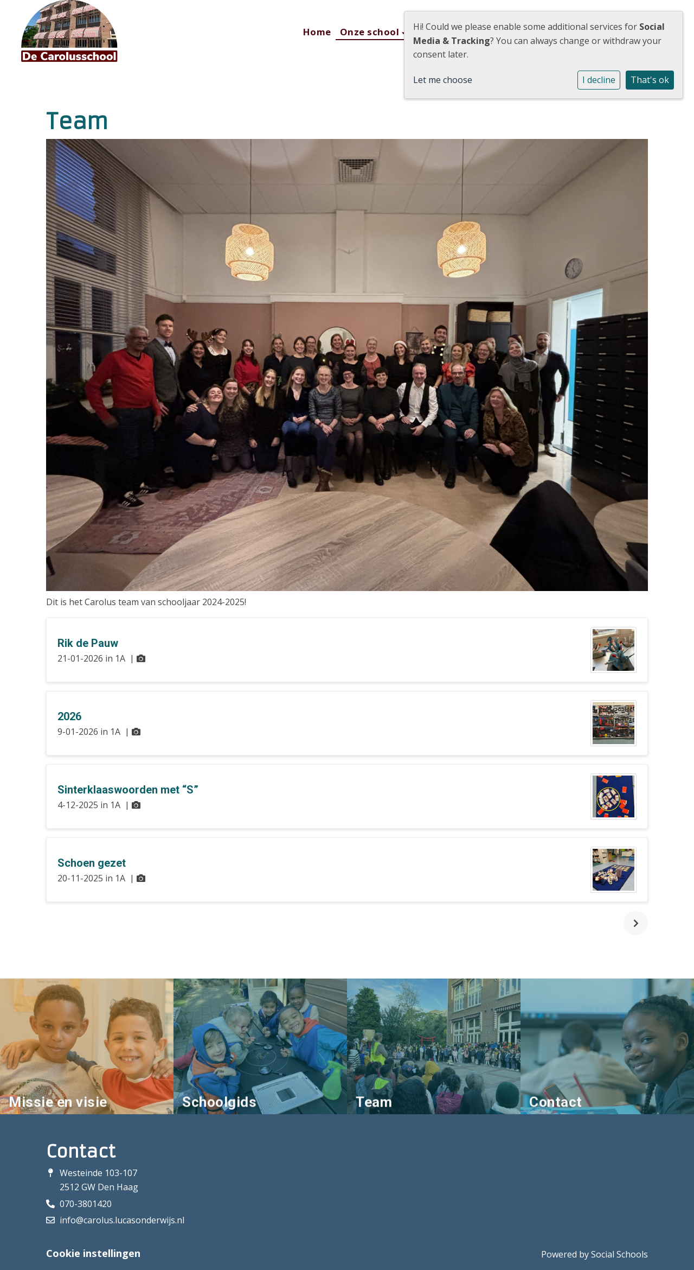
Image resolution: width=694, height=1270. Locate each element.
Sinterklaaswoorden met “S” (127, 789)
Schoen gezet (91, 862)
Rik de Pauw (87, 643)
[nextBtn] (636, 923)
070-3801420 (86, 1204)
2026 (69, 716)
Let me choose (442, 80)
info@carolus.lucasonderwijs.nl (122, 1220)
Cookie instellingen (93, 1253)
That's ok (650, 80)
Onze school (371, 32)
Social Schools (619, 1254)
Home (317, 32)
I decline (598, 80)
